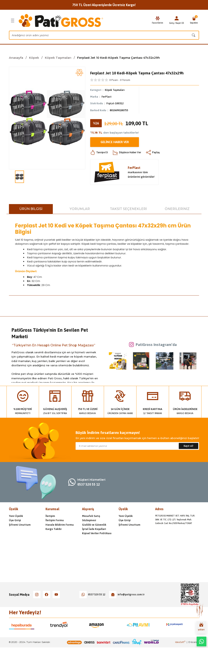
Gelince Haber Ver (115, 142)
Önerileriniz (177, 209)
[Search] (104, 35)
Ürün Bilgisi (30, 209)
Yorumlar (80, 209)
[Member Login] (175, 18)
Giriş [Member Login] (170, 23)
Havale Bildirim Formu (60, 524)
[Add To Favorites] (79, 72)
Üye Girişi (15, 520)
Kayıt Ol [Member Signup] (179, 23)
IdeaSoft (180, 642)
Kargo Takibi (54, 529)
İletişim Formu (55, 520)
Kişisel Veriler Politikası (97, 533)
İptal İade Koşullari (94, 529)
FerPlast (107, 96)
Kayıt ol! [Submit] (188, 446)
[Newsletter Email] (137, 446)
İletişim (50, 516)
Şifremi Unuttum (20, 524)
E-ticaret (193, 642)
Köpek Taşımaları (116, 89)
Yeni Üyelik (16, 516)
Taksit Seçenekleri (128, 209)
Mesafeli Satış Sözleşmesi (91, 518)
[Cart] (193, 20)
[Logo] (61, 20)
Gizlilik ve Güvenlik (94, 524)
